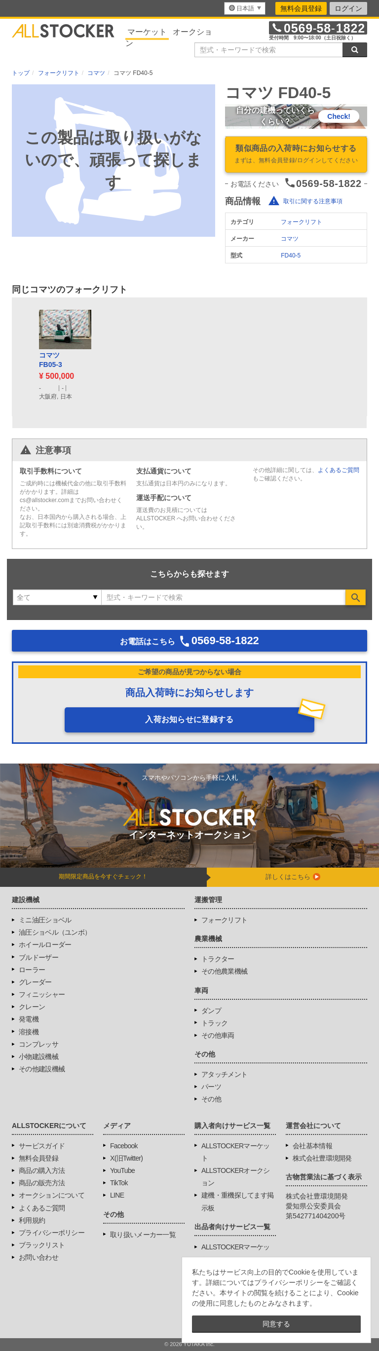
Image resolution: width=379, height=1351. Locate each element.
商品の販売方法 (42, 1183)
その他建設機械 (42, 1069)
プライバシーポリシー (51, 1233)
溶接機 (28, 1032)
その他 (211, 1099)
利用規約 (32, 1220)
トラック (214, 1023)
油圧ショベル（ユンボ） (55, 932)
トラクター (217, 959)
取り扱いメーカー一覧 (143, 1235)
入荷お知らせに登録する (189, 719)
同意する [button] (276, 1324)
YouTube (122, 1170)
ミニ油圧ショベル (45, 920)
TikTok (119, 1183)
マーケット (147, 32)
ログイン (348, 8)
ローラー (32, 970)
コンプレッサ (38, 1044)
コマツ (290, 238)
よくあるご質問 (338, 470)
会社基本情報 (312, 1146)
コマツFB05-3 (50, 360)
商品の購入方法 (42, 1170)
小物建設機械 (38, 1056)
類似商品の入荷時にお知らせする (296, 155)
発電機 (28, 1019)
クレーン (32, 1007)
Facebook (124, 1146)
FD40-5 (291, 255)
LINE (117, 1195)
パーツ (211, 1087)
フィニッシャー (42, 994)
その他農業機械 (224, 971)
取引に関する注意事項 (312, 201)
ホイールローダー (45, 945)
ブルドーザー (38, 957)
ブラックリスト (42, 1245)
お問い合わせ (38, 1257)
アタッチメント (224, 1074)
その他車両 (217, 1035)
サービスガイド (42, 1146)
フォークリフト (301, 222)
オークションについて (51, 1195)
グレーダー (35, 982)
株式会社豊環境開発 (322, 1158)
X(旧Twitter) (126, 1158)
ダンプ (211, 1011)
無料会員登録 (301, 8)
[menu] (244, 8)
